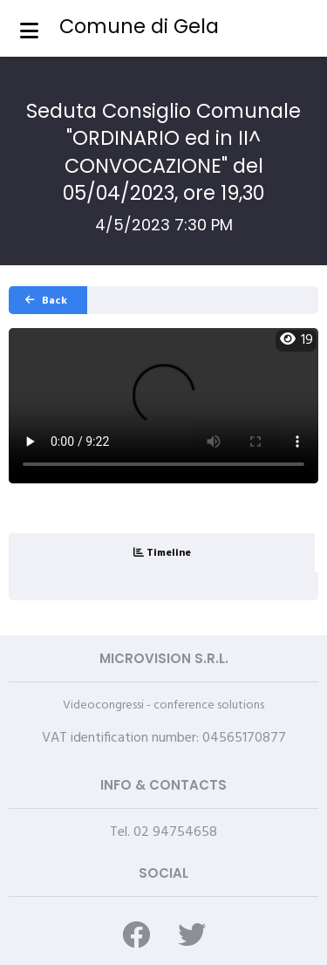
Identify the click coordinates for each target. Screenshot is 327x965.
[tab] (162, 552)
